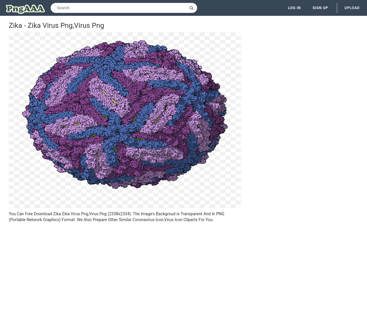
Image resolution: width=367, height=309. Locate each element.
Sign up (320, 8)
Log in (294, 8)
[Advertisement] (125, 267)
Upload (352, 8)
